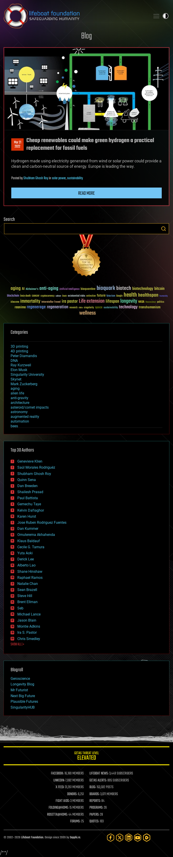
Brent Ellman (27, 602)
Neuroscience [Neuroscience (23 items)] (151, 302)
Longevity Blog (22, 684)
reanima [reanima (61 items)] (20, 307)
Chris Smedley (28, 639)
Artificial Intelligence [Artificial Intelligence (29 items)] (69, 289)
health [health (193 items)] (130, 295)
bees (14, 426)
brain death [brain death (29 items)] (25, 296)
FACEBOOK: (57, 773)
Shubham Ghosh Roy (35, 178)
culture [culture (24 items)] (58, 296)
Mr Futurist (19, 690)
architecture (20, 403)
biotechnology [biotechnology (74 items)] (142, 288)
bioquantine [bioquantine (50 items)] (88, 289)
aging (15, 388)
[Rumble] (146, 837)
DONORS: (72, 794)
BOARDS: (94, 794)
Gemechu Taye (29, 504)
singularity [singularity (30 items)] (89, 307)
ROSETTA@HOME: (57, 815)
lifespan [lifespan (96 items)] (112, 301)
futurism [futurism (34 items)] (111, 296)
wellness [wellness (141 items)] (87, 313)
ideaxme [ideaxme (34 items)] (15, 302)
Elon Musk (19, 370)
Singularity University (27, 374)
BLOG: (92, 787)
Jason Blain (26, 620)
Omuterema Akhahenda (36, 535)
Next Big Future (23, 696)
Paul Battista (27, 498)
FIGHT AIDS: (63, 801)
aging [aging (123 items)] (16, 288)
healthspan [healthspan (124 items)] (148, 295)
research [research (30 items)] (73, 307)
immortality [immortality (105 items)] (30, 301)
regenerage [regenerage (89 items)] (36, 307)
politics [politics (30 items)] (160, 302)
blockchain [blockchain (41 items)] (13, 296)
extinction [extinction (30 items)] (91, 296)
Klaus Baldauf (28, 541)
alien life (17, 393)
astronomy (19, 412)
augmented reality (25, 416)
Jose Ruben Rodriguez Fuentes (41, 522)
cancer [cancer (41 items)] (35, 296)
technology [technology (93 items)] (128, 307)
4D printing (19, 351)
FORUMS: (75, 821)
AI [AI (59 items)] (23, 289)
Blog (86, 36)
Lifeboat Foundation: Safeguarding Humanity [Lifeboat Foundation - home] (75, 16)
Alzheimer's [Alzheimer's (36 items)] (32, 289)
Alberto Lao (26, 565)
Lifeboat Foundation (32, 837)
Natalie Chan (27, 584)
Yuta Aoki (25, 553)
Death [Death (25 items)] (64, 296)
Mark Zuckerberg (24, 384)
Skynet (16, 379)
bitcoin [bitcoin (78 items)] (159, 288)
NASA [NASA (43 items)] (141, 302)
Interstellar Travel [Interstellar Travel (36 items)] (51, 302)
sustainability (75, 178)
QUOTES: (94, 821)
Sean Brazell (27, 590)
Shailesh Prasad (30, 492)
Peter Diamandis (24, 356)
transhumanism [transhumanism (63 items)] (149, 307)
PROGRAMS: (96, 808)
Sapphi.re (75, 837)
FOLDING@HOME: (59, 808)
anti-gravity (19, 398)
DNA (14, 360)
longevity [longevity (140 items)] (128, 301)
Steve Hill (24, 596)
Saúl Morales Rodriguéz (36, 467)
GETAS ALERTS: (98, 780)
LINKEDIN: (59, 780)
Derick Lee (25, 559)
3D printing (19, 346)
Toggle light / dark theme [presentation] (165, 16)
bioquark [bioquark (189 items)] (106, 288)
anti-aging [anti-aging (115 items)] (48, 288)
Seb (20, 608)
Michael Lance (29, 614)
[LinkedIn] (128, 837)
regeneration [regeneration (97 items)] (57, 307)
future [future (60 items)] (101, 295)
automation (20, 421)
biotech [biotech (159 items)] (123, 288)
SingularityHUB (23, 707)
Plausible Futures (24, 701)
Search (163, 228)
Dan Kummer (27, 528)
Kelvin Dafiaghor (30, 510)
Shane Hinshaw (29, 571)
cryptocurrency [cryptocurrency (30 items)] (48, 296)
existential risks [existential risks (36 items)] (76, 296)
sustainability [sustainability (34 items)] (111, 307)
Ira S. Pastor (27, 632)
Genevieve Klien (29, 461)
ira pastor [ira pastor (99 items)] (70, 301)
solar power (59, 178)
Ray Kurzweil (21, 365)
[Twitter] (119, 837)
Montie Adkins (28, 626)
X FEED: (60, 787)
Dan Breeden (27, 486)
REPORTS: (95, 801)
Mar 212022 (17, 145)
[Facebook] (110, 837)
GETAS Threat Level (86, 756)
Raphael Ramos (30, 577)
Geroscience (20, 678)
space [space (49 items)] (98, 307)
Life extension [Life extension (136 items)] (92, 301)
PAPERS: (94, 815)
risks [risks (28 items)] (81, 307)
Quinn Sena (26, 480)
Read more (86, 193)
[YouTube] (137, 837)
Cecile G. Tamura (30, 547)
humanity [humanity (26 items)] (163, 296)
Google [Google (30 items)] (119, 296)
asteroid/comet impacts (30, 407)
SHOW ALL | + (17, 644)
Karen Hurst (26, 516)
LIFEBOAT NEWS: (99, 773)
